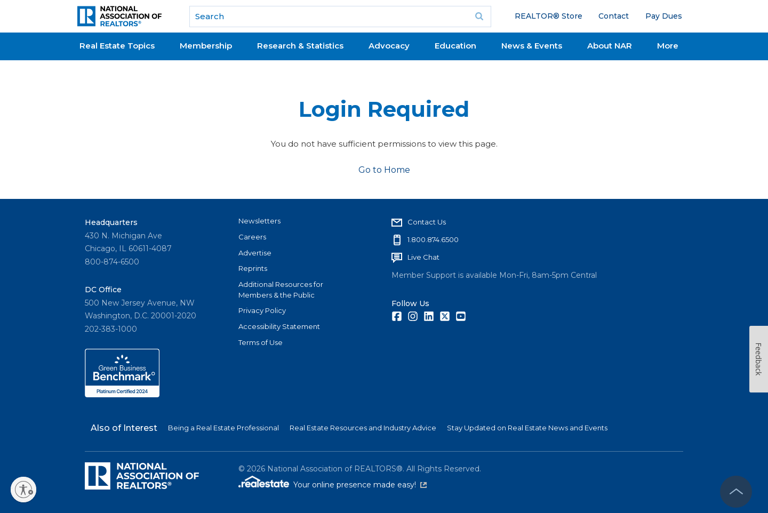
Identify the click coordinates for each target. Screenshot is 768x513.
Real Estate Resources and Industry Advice (363, 427)
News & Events (531, 46)
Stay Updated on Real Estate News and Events (527, 427)
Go (479, 16)
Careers (252, 237)
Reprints (252, 268)
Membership (206, 46)
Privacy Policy (262, 310)
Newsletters (259, 221)
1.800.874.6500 (433, 239)
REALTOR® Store (548, 16)
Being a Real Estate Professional (223, 427)
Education (455, 46)
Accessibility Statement (279, 326)
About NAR (609, 46)
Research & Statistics (300, 46)
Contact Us (426, 222)
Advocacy (389, 46)
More (667, 46)
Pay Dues (663, 16)
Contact (613, 16)
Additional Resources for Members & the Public (280, 289)
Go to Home (384, 170)
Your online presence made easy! (360, 485)
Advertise (254, 253)
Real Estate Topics (117, 46)
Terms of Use (260, 342)
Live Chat (423, 257)
